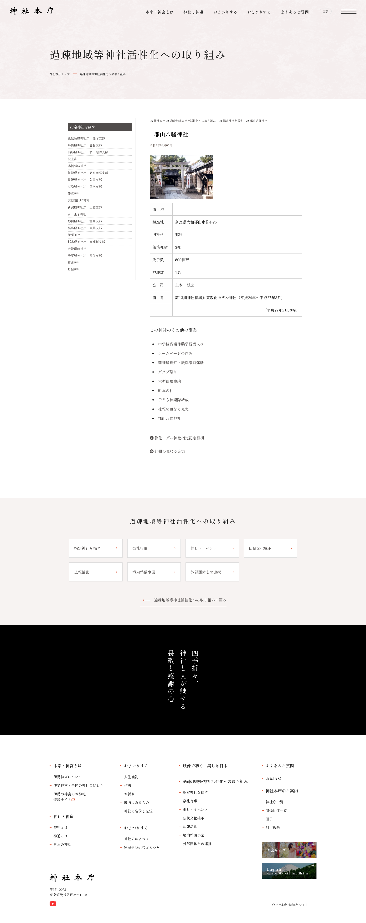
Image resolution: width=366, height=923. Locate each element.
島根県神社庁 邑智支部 (85, 145)
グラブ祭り (167, 372)
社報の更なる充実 (173, 409)
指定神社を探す (233, 121)
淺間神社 (74, 235)
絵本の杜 (165, 390)
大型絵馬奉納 (169, 381)
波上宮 (72, 159)
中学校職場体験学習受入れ (181, 344)
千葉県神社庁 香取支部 (85, 255)
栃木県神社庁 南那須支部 (86, 241)
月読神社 (74, 269)
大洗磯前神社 (77, 248)
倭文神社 (74, 193)
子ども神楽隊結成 (173, 399)
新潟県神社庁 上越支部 (85, 207)
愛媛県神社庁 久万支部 (85, 179)
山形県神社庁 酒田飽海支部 (88, 152)
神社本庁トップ (60, 74)
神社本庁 (159, 121)
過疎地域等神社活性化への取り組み (103, 74)
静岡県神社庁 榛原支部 (85, 221)
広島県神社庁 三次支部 (85, 186)
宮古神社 (74, 262)
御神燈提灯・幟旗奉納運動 (181, 362)
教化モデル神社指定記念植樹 (179, 438)
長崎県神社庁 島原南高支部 (88, 172)
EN (325, 12)
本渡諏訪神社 (77, 166)
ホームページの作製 (175, 353)
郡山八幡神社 (258, 121)
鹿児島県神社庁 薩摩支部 (86, 138)
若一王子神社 (77, 214)
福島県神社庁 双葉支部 (85, 228)
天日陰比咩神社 (78, 200)
